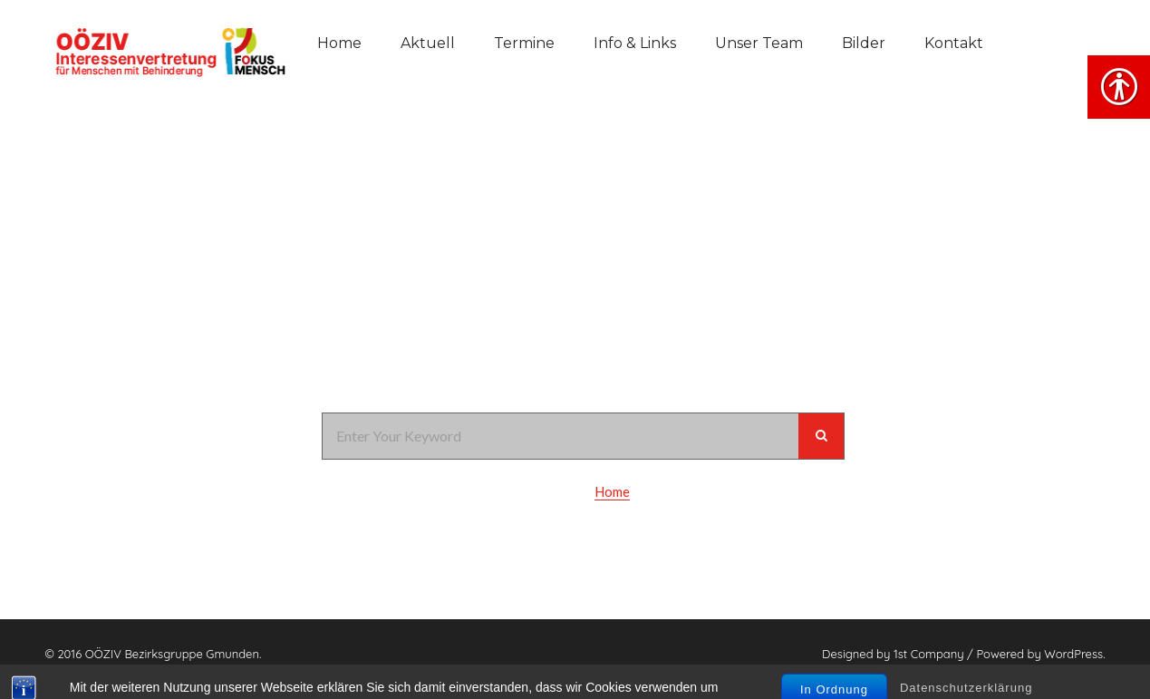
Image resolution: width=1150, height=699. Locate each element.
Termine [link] (524, 43)
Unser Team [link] (759, 43)
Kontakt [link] (953, 43)
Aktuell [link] (428, 43)
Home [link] (339, 43)
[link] (167, 50)
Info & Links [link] (635, 43)
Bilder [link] (863, 43)
